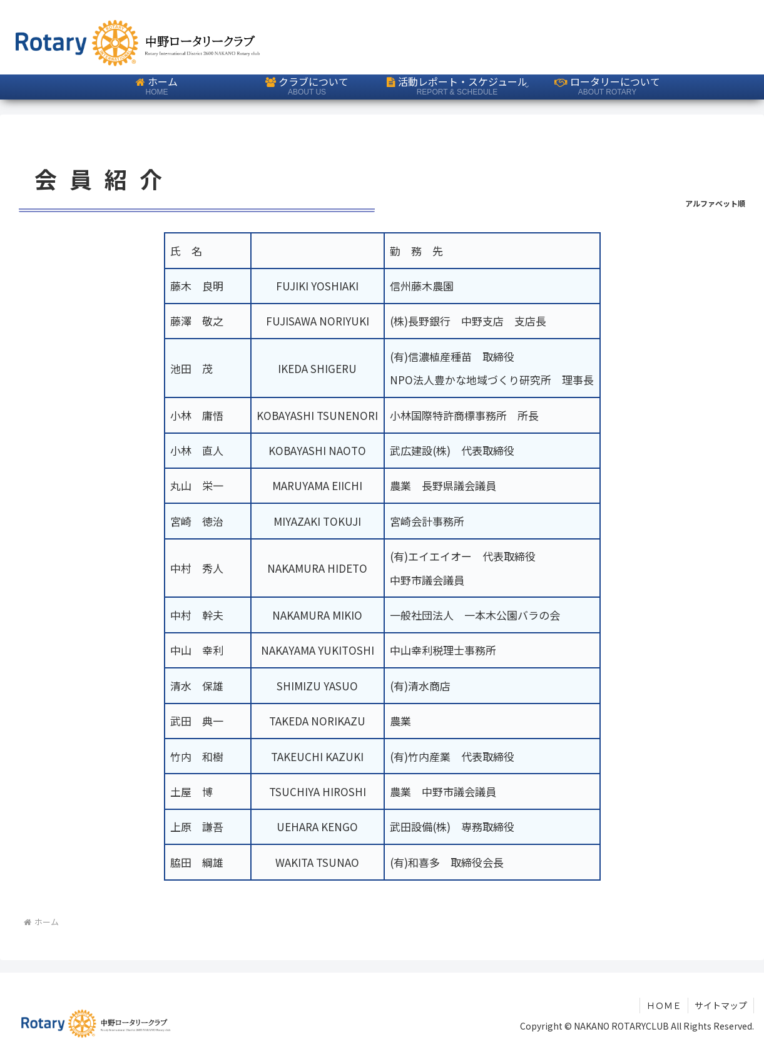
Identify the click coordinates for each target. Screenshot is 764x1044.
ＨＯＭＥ (663, 1005)
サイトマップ (721, 1005)
